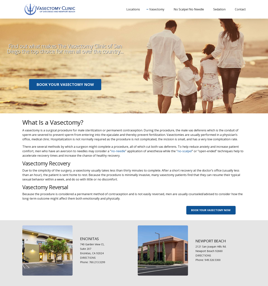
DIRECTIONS (88, 257)
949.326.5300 (213, 260)
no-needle (118, 151)
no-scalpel (185, 151)
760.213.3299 (97, 262)
